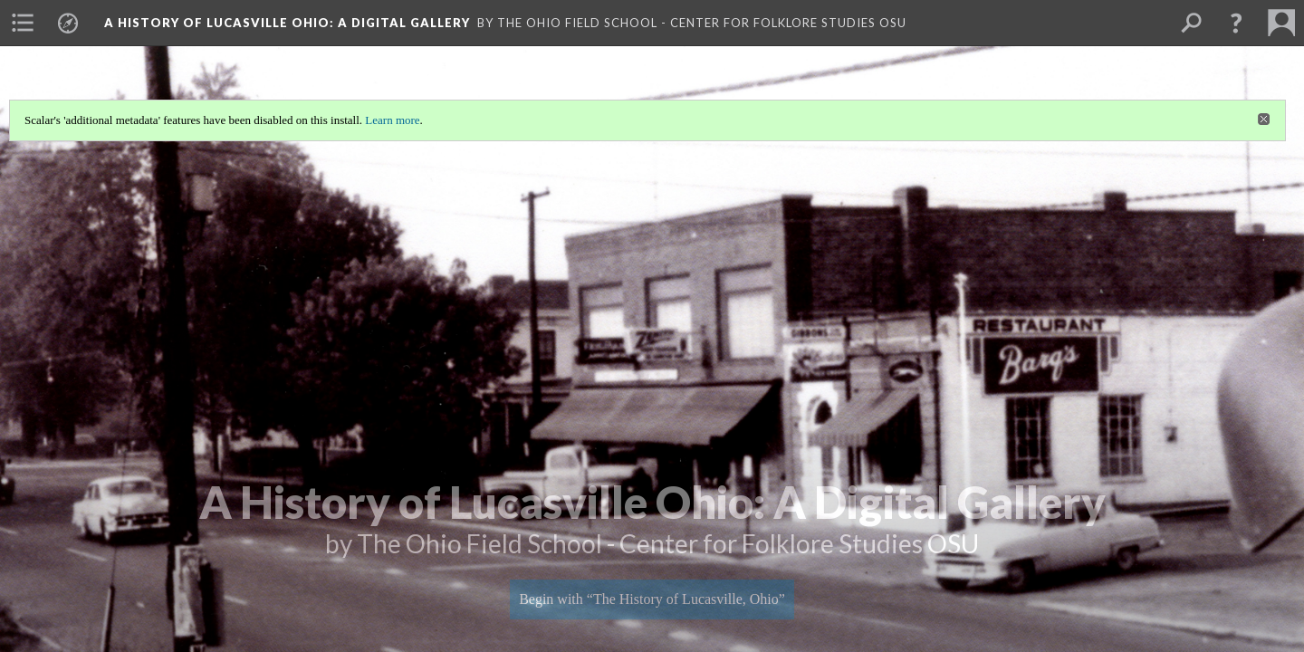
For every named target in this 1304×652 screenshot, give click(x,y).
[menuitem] (22, 22)
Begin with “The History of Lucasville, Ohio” (652, 599)
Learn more (392, 120)
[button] (1236, 22)
